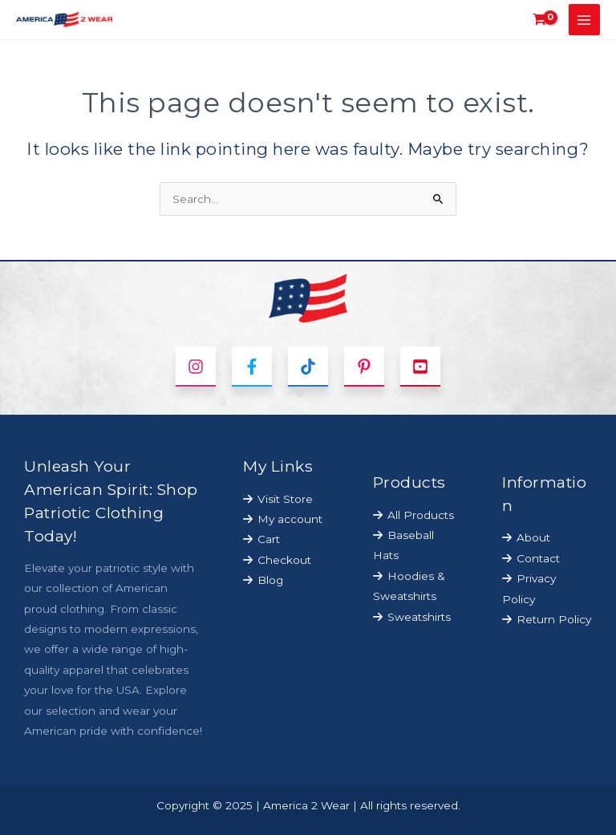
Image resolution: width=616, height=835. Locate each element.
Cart (268, 539)
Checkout (284, 559)
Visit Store (285, 498)
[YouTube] (420, 367)
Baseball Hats (403, 545)
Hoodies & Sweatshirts (409, 586)
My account (289, 519)
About (533, 537)
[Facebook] (252, 367)
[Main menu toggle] (584, 19)
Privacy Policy (529, 588)
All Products (420, 515)
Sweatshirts (419, 616)
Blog (270, 580)
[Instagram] (196, 367)
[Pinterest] (364, 367)
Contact (538, 558)
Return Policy (554, 619)
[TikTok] (308, 367)
